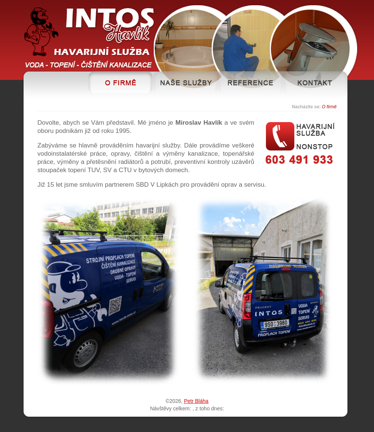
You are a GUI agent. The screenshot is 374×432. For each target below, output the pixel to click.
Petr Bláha (196, 401)
